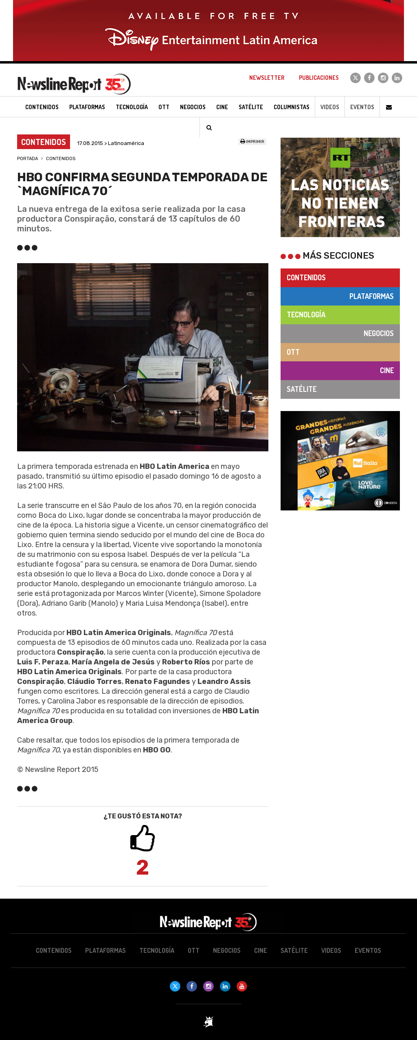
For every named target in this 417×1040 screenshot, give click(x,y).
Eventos (362, 106)
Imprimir (252, 141)
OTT (293, 351)
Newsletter (266, 77)
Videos (329, 106)
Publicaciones (319, 77)
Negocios (379, 333)
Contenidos (60, 158)
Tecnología (306, 314)
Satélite (301, 389)
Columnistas (291, 106)
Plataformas (371, 296)
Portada (27, 158)
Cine (387, 370)
